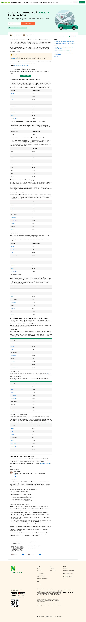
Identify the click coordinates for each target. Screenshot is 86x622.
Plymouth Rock (14, 118)
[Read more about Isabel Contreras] (29, 474)
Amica (12, 115)
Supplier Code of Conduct (68, 570)
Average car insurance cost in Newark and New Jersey (65, 44)
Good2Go (13, 410)
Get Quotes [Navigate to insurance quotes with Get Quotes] (28, 23)
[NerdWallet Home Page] (5, 2)
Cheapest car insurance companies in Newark (64, 41)
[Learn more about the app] (20, 589)
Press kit (38, 583)
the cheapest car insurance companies (22, 63)
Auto (14, 6)
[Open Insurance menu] (31, 2)
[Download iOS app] (14, 593)
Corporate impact (40, 573)
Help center (52, 568)
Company (39, 568)
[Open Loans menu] (27, 2)
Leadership (39, 570)
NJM (12, 99)
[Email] (15, 477)
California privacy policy (68, 573)
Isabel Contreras (17, 471)
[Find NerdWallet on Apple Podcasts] (70, 592)
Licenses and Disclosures (50, 597)
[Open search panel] (71, 2)
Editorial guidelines (41, 576)
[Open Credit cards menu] (14, 2)
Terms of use (65, 568)
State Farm (13, 112)
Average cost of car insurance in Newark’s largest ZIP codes (64, 48)
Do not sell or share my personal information (68, 577)
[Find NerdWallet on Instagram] (68, 592)
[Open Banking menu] (19, 2)
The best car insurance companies (21, 65)
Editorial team (40, 579)
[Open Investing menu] (45, 2)
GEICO (12, 93)
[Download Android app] (21, 593)
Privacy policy (66, 571)
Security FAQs (53, 570)
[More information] (26, 28)
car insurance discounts (45, 463)
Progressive (13, 106)
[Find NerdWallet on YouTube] (66, 592)
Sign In (75, 2)
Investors (39, 584)
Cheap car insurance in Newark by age (63, 50)
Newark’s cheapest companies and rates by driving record (64, 53)
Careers (38, 571)
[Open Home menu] (23, 2)
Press (38, 581)
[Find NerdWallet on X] (64, 592)
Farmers (12, 314)
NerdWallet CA (58, 616)
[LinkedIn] (17, 477)
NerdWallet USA (40, 616)
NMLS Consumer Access (41, 597)
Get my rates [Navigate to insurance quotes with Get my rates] (25, 75)
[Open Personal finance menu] (38, 2)
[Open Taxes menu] (56, 2)
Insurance (9, 6)
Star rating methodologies (42, 578)
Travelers (12, 96)
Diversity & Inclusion (41, 575)
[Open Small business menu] (51, 2)
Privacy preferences (67, 575)
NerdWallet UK (49, 616)
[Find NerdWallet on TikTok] (72, 592)
